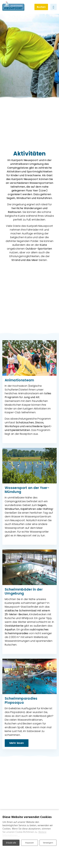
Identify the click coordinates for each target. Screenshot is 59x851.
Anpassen (29, 842)
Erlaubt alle (11, 842)
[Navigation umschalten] (53, 7)
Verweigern (48, 842)
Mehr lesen (16, 743)
